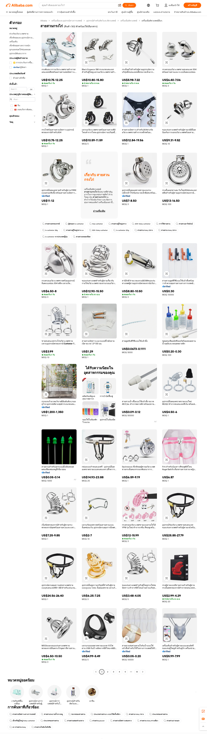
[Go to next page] (142, 671)
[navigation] (22, 347)
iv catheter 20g (121, 230)
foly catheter (96, 224)
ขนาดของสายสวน (76, 714)
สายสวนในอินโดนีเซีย (41, 727)
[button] (119, 5)
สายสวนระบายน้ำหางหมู (52, 714)
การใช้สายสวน (163, 224)
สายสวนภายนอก (171, 721)
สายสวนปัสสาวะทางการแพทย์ (22, 714)
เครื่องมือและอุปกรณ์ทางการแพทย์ (66, 20)
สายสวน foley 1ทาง (135, 714)
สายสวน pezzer (97, 721)
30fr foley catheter (98, 230)
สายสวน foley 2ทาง (144, 230)
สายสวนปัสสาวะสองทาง (121, 721)
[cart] (158, 6)
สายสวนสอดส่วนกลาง (74, 721)
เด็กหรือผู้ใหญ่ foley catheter (22, 721)
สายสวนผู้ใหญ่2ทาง (117, 224)
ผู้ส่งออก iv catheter (74, 224)
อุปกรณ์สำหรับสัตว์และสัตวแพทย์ (101, 20)
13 (137, 672)
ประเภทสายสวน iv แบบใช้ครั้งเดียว (105, 714)
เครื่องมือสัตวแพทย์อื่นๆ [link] (152, 20)
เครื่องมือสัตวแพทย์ (128, 20)
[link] (203, 711)
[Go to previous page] (96, 671)
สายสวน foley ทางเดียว (147, 721)
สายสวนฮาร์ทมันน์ (184, 224)
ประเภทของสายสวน (158, 714)
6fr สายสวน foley (18, 727)
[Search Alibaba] (79, 5)
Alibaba (43, 20)
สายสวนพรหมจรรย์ (51, 224)
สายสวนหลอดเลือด (81, 237)
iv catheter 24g (50, 230)
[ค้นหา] (129, 5)
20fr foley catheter (141, 224)
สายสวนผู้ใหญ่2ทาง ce (73, 230)
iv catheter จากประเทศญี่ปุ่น (54, 237)
